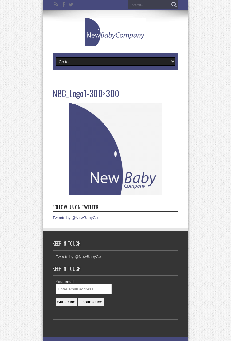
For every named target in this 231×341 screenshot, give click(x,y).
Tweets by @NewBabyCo (75, 217)
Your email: (66, 281)
